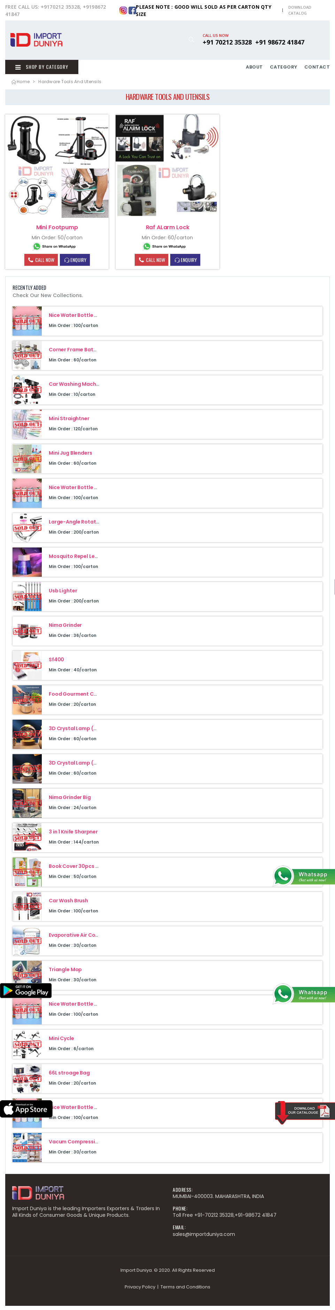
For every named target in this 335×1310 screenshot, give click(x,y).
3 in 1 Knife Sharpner (73, 835)
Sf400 (56, 663)
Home (20, 86)
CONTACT (317, 69)
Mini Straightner (69, 422)
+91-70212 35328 (214, 1219)
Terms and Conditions (185, 1291)
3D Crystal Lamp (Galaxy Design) (90, 732)
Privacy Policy (140, 1291)
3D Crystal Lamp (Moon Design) (88, 767)
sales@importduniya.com (204, 1238)
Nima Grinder (65, 629)
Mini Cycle (61, 1042)
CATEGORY (283, 69)
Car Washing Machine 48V (82, 388)
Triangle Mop (65, 973)
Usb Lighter (63, 594)
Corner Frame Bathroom (79, 353)
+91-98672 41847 (255, 1219)
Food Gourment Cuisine (78, 698)
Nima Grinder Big (70, 801)
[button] (191, 40)
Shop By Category (37, 68)
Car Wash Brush (68, 904)
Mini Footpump (57, 231)
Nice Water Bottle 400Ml (79, 319)
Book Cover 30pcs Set (76, 870)
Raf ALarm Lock (167, 231)
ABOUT (254, 69)
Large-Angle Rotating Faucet (86, 525)
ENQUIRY (74, 264)
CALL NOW (41, 263)
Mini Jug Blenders (70, 457)
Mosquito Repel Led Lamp (81, 560)
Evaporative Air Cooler (77, 939)
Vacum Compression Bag (80, 1145)
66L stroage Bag (69, 1076)
